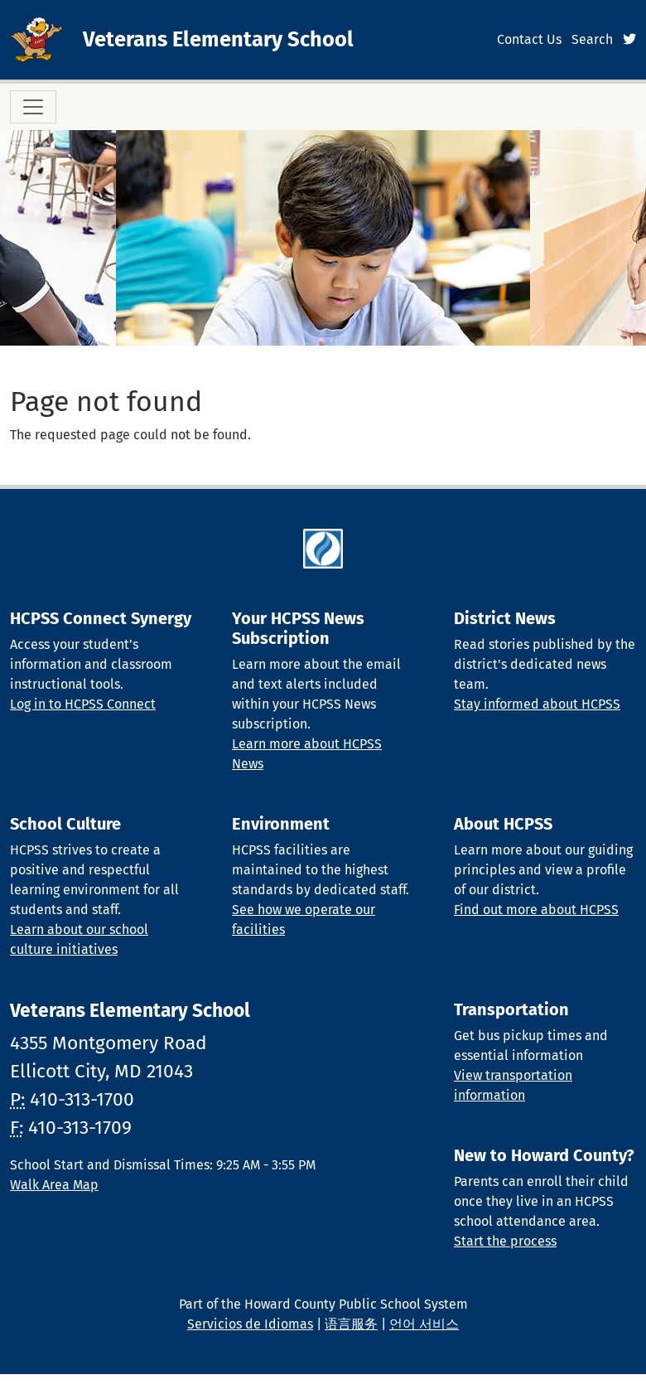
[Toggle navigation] (33, 106)
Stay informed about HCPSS (537, 704)
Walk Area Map (54, 1185)
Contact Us (529, 39)
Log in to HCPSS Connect (83, 704)
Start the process (505, 1241)
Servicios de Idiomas (250, 1324)
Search (592, 39)
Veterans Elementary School (218, 39)
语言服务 (351, 1324)
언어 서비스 (424, 1324)
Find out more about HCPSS (536, 909)
